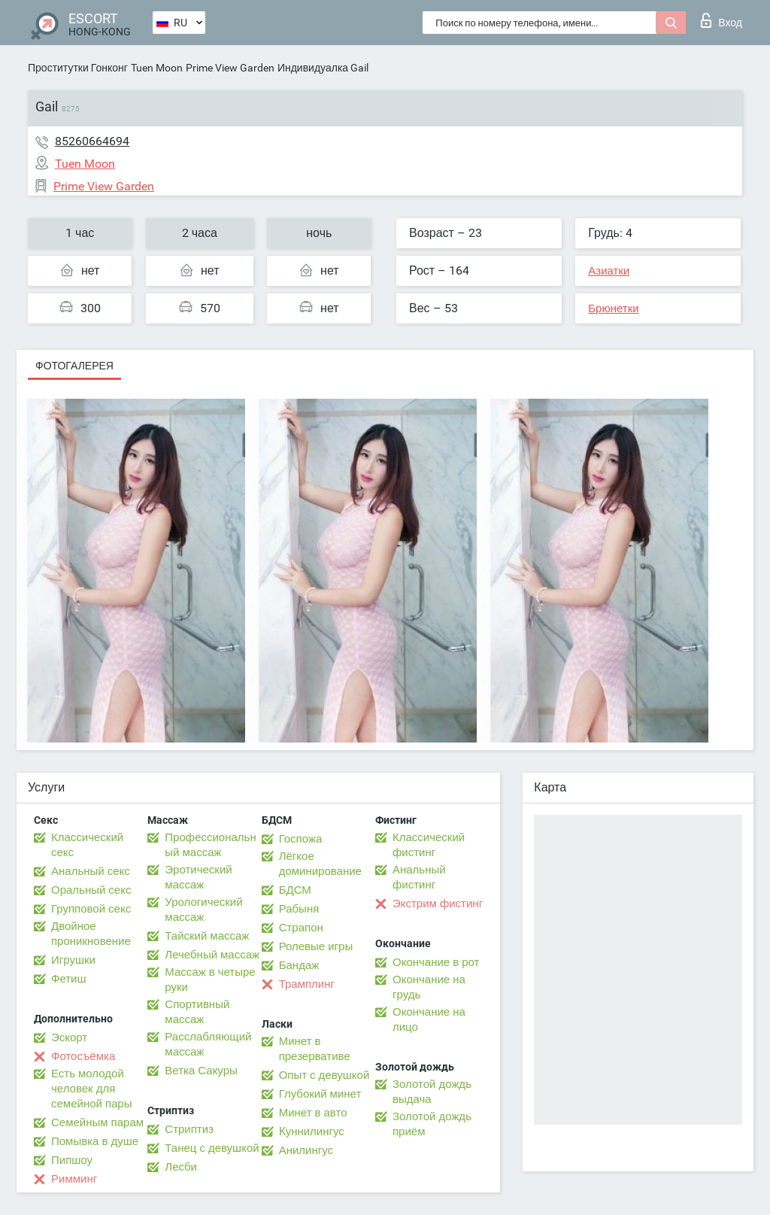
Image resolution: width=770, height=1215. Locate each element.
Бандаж (299, 965)
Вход (721, 20)
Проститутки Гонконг (78, 68)
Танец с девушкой (212, 1148)
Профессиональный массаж (210, 845)
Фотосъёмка (83, 1056)
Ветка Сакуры (201, 1070)
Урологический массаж (203, 909)
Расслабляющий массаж (208, 1044)
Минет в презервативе (314, 1048)
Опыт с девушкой (324, 1075)
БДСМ (295, 890)
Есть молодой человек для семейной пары (91, 1088)
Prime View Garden (230, 68)
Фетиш (68, 979)
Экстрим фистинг (438, 903)
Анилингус (306, 1150)
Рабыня (299, 909)
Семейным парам (97, 1122)
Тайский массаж (207, 936)
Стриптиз (189, 1129)
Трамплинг (307, 984)
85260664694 (92, 141)
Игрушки (73, 960)
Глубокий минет (320, 1094)
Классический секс (87, 845)
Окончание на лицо (429, 1019)
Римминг (74, 1179)
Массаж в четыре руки (210, 979)
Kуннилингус (311, 1131)
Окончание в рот (436, 962)
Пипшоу (71, 1160)
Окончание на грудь (429, 987)
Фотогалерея (74, 366)
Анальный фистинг (419, 877)
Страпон (301, 927)
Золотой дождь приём (432, 1124)
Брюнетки (613, 308)
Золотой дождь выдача (432, 1091)
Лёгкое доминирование (320, 863)
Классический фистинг (429, 845)
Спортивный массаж (197, 1012)
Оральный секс (91, 890)
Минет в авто (313, 1112)
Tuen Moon (157, 68)
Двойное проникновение (91, 933)
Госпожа (301, 839)
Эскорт (69, 1037)
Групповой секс (91, 909)
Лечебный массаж (212, 954)
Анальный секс (90, 871)
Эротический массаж (198, 877)
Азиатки (608, 271)
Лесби (181, 1167)
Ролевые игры (316, 946)
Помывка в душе (94, 1141)
